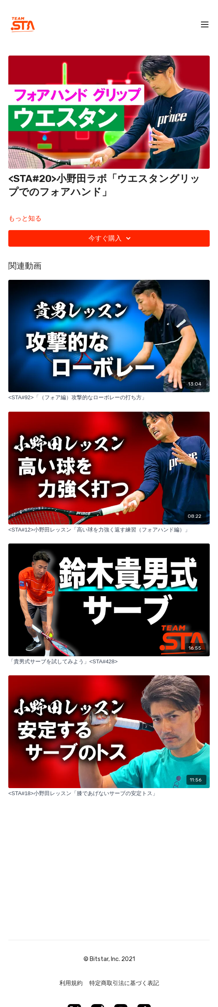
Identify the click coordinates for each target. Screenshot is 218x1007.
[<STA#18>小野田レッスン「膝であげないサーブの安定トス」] (109, 793)
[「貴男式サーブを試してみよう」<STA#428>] (109, 662)
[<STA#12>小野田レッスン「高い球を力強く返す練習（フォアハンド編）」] (109, 530)
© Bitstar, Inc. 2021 (109, 959)
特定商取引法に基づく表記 (124, 983)
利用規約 (71, 983)
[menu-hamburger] (205, 24)
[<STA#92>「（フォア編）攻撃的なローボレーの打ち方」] (109, 397)
